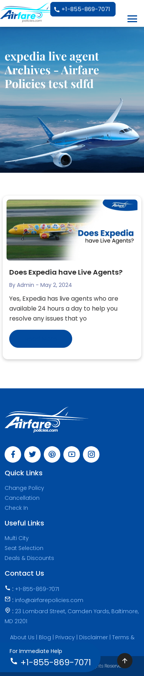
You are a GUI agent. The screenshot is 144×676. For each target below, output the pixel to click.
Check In (16, 508)
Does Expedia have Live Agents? (66, 272)
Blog (46, 637)
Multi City (17, 538)
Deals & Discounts (29, 558)
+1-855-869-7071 (81, 9)
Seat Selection (24, 548)
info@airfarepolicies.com (49, 600)
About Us (22, 637)
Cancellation (22, 498)
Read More (41, 338)
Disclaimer (94, 637)
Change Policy (24, 488)
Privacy (65, 637)
